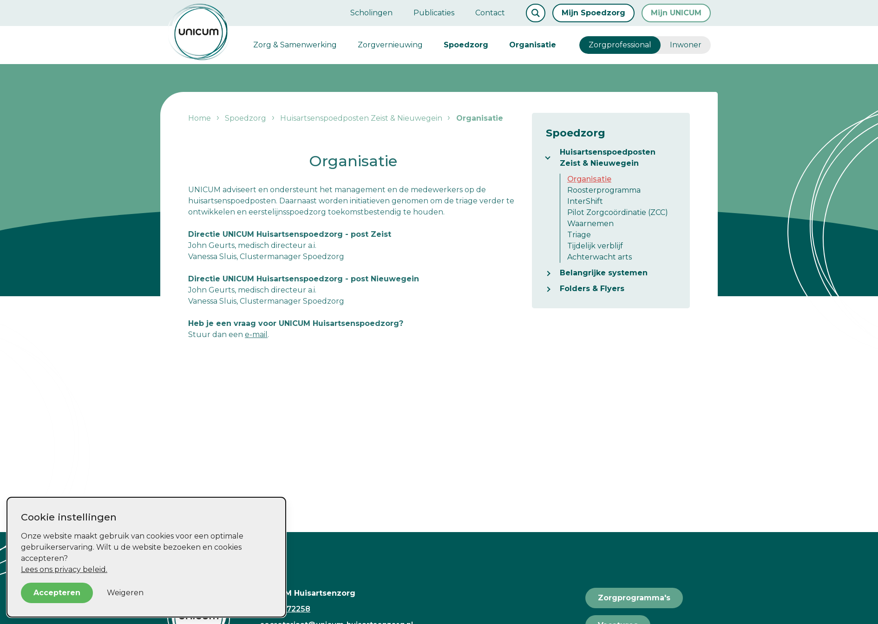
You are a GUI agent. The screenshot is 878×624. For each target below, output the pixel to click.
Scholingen (371, 12)
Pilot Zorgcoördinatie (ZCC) (617, 212)
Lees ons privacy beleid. (64, 569)
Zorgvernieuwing (390, 44)
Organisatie (532, 44)
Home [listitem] (200, 118)
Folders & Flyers (592, 288)
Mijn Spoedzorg (593, 12)
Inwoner (685, 44)
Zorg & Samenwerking (295, 44)
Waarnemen (590, 223)
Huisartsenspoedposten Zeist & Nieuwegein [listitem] (360, 118)
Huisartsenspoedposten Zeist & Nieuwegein (607, 158)
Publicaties (433, 12)
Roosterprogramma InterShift (604, 196)
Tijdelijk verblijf (595, 245)
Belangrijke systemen (604, 272)
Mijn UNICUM (676, 12)
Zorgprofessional (620, 44)
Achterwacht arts (599, 257)
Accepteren (56, 592)
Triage (579, 234)
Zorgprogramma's (634, 597)
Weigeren (125, 592)
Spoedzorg (466, 44)
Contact (490, 12)
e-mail (256, 334)
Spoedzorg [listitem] (245, 118)
